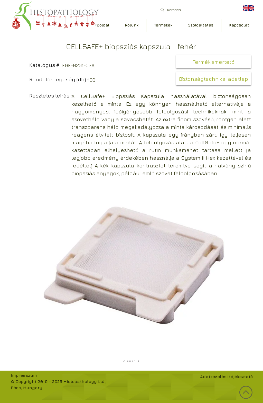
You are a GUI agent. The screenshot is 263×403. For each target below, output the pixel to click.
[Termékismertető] (213, 61)
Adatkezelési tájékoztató (226, 376)
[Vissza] (131, 361)
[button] (213, 78)
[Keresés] (195, 9)
